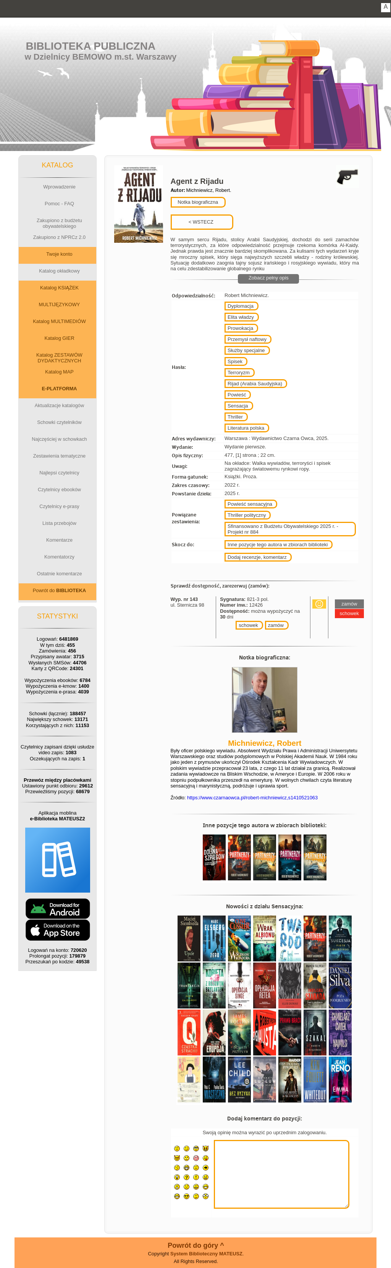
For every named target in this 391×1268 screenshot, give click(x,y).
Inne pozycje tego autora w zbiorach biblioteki (278, 544)
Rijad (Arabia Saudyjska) (255, 383)
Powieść (237, 395)
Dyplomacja (241, 306)
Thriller (235, 417)
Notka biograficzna (197, 202)
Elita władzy (241, 317)
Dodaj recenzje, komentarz (257, 557)
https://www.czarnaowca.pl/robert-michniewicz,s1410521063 (252, 797)
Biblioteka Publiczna (91, 46)
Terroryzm (239, 372)
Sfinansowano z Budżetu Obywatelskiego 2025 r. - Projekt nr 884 (283, 529)
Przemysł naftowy (247, 339)
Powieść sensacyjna (250, 504)
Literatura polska (246, 428)
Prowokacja (240, 328)
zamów (276, 625)
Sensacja (238, 406)
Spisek (235, 361)
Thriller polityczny (247, 515)
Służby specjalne (246, 350)
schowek (248, 625)
